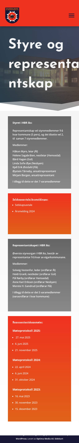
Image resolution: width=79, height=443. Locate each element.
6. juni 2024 (21, 373)
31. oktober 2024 (25, 379)
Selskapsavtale (23, 205)
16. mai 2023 (22, 396)
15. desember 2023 (26, 409)
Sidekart (59, 438)
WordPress (21, 438)
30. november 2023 (26, 402)
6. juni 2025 (21, 343)
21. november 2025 (26, 350)
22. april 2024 (23, 367)
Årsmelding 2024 (25, 211)
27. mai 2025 (23, 337)
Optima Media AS (45, 438)
